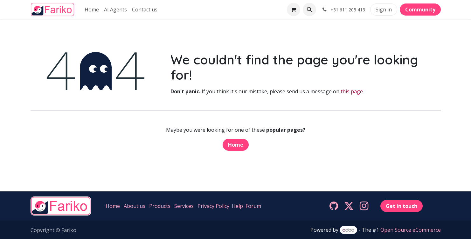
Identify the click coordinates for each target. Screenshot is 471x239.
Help (237, 205)
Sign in (384, 9)
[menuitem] (91, 9)
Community (420, 9)
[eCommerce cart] (293, 9)
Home (235, 144)
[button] (309, 9)
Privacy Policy (213, 205)
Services (184, 205)
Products (159, 205)
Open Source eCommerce (410, 229)
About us (134, 205)
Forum (253, 205)
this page (352, 91)
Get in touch (401, 205)
